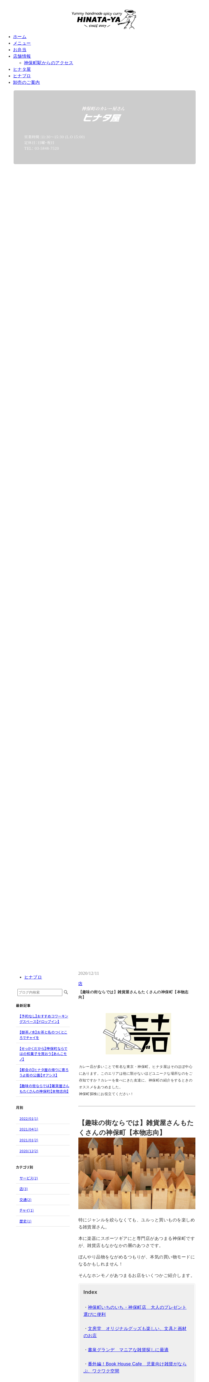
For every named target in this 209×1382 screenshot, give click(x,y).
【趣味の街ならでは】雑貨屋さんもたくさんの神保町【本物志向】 (44, 1088)
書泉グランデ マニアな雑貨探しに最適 (128, 1349)
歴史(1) (26, 1221)
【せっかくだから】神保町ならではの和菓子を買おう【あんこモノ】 (43, 1054)
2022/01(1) (29, 1118)
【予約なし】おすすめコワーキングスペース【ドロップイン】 (44, 1018)
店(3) (24, 1188)
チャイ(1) (27, 1210)
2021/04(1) (29, 1129)
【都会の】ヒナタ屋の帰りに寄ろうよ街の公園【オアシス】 (44, 1072)
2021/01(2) (29, 1139)
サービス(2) (29, 1178)
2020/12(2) (29, 1150)
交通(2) (26, 1199)
